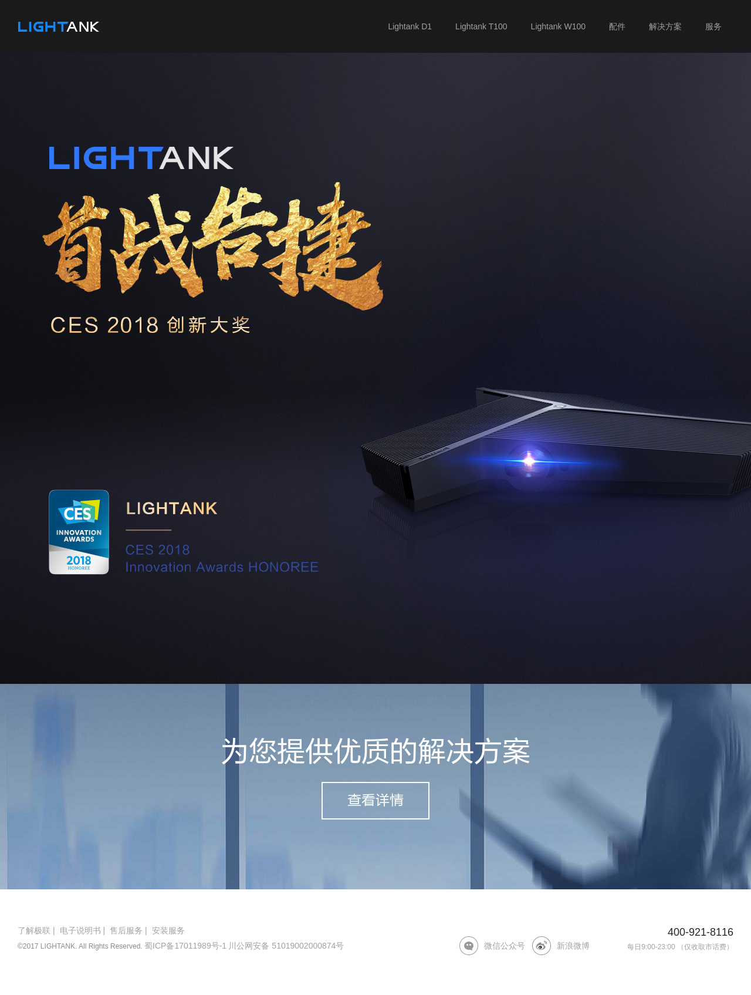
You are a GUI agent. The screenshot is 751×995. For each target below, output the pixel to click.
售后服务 (126, 930)
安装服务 (168, 930)
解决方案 (665, 26)
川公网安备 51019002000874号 (286, 945)
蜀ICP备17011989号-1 (185, 945)
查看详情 (375, 800)
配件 (617, 26)
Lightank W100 (558, 26)
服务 (713, 26)
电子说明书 (80, 930)
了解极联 (34, 930)
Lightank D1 (410, 26)
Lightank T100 (481, 26)
